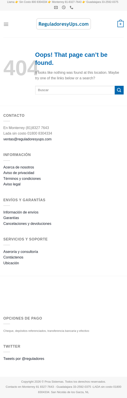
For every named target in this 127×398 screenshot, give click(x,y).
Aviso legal (11, 184)
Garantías (11, 218)
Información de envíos (20, 212)
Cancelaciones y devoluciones (27, 224)
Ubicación (11, 263)
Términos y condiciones (22, 179)
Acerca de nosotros (18, 167)
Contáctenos (13, 257)
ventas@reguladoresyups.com (27, 139)
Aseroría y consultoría (20, 252)
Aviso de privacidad (18, 173)
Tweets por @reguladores (23, 359)
